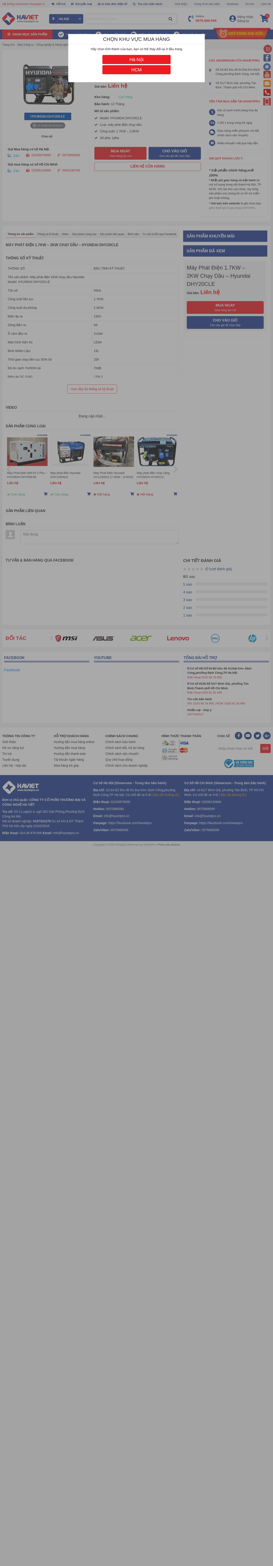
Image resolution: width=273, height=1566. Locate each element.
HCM (136, 69)
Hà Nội (136, 59)
